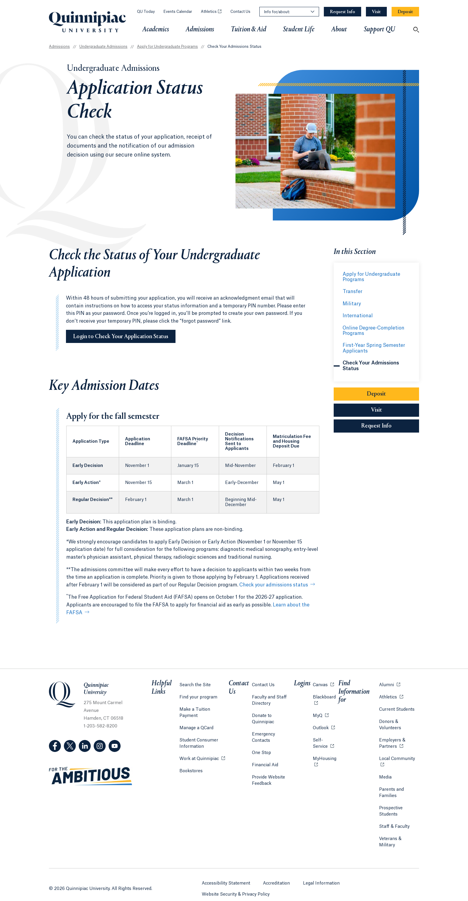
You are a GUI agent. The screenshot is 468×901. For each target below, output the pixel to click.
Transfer (352, 291)
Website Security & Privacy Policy (236, 883)
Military (352, 303)
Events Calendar (178, 11)
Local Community (398, 756)
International (358, 315)
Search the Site (194, 683)
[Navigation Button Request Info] (342, 12)
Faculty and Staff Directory (270, 698)
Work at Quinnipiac (202, 749)
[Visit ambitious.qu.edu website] (91, 776)
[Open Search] (416, 29)
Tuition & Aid (248, 29)
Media (384, 775)
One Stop (262, 738)
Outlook (323, 725)
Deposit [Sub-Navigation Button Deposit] (376, 394)
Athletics (211, 11)
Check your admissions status (273, 585)
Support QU (379, 29)
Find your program (198, 695)
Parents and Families (390, 790)
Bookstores (190, 761)
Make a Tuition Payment (204, 707)
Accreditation (276, 872)
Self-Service (324, 741)
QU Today (146, 11)
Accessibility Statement (226, 872)
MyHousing (324, 759)
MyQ (320, 712)
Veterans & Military (398, 836)
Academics (155, 29)
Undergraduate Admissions (103, 46)
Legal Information (321, 872)
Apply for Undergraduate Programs (167, 46)
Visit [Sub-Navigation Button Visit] (376, 410)
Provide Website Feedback (269, 765)
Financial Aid (266, 750)
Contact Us (240, 11)
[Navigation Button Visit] (376, 12)
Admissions (200, 29)
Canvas (322, 682)
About (339, 29)
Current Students (396, 707)
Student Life (299, 29)
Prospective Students (390, 809)
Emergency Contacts (274, 726)
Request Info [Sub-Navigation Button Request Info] (390, 426)
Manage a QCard (196, 719)
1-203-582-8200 (100, 726)
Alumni (389, 682)
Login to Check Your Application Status (120, 337)
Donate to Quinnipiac (274, 713)
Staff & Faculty (393, 824)
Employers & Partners (398, 741)
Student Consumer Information (198, 735)
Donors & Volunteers (389, 722)
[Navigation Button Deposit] (405, 12)
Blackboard (324, 694)
